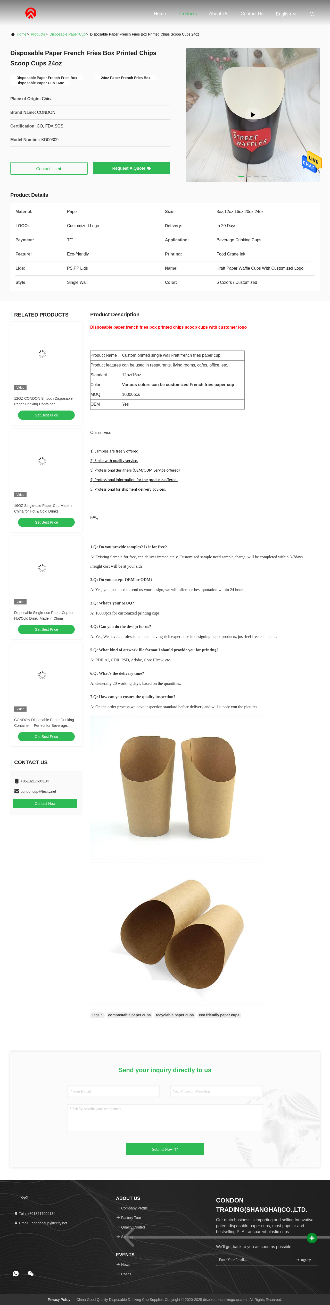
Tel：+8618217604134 (34, 1214)
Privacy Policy (59, 1300)
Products (187, 13)
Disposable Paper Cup (68, 34)
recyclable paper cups (175, 1015)
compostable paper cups (129, 1015)
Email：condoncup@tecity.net (40, 1223)
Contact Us (252, 13)
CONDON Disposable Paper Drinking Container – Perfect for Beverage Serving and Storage (44, 725)
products (38, 34)
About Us (218, 13)
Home (160, 13)
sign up (303, 1260)
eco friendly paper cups (219, 1015)
